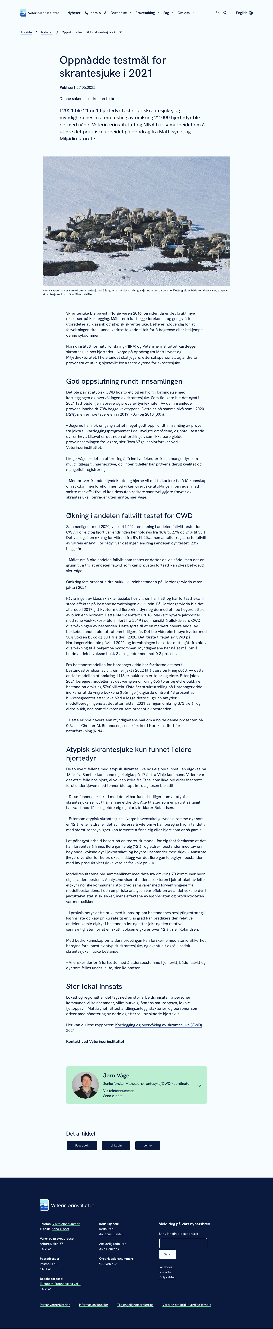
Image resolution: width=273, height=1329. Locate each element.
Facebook (83, 1146)
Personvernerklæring (55, 1305)
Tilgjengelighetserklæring (135, 1305)
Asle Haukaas (109, 1249)
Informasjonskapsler (93, 1305)
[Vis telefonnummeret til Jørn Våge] (118, 1090)
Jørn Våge (116, 1075)
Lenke (154, 1146)
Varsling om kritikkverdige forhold (186, 1305)
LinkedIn (120, 1146)
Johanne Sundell (111, 1234)
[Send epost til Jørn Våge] (113, 1095)
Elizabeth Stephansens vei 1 (60, 1284)
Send (168, 1255)
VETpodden (167, 1278)
